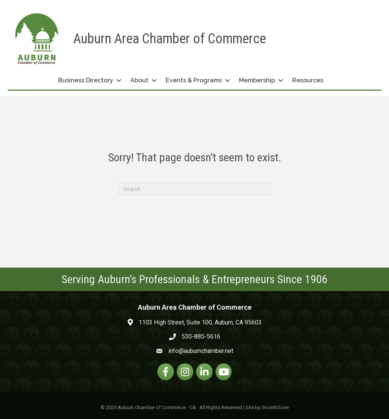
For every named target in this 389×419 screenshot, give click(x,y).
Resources (307, 80)
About (139, 80)
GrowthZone (275, 407)
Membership (257, 80)
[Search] (194, 189)
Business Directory (85, 80)
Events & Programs (194, 80)
